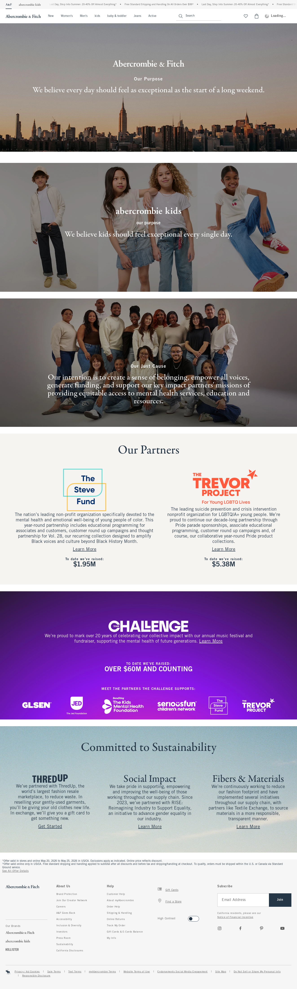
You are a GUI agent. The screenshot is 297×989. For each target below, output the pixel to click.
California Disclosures (69, 951)
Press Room (63, 938)
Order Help (113, 907)
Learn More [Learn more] (223, 549)
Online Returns (116, 919)
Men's (84, 16)
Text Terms (74, 972)
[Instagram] (219, 928)
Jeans (137, 16)
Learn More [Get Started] (84, 549)
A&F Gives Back (65, 913)
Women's (67, 16)
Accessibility (64, 919)
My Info (111, 938)
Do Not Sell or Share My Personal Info (257, 972)
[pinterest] (261, 928)
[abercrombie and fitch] (22, 16)
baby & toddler (116, 16)
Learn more (211, 641)
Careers (61, 907)
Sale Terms (54, 972)
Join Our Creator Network (71, 900)
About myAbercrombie (120, 900)
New (51, 16)
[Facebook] (240, 928)
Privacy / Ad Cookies (27, 972)
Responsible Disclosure (36, 976)
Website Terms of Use (136, 972)
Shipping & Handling (119, 913)
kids (97, 16)
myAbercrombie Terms (102, 972)
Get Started (50, 827)
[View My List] (246, 16)
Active (152, 16)
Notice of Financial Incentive (235, 917)
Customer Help (116, 894)
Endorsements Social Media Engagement (182, 972)
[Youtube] (282, 928)
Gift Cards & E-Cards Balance (125, 932)
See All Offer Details (15, 871)
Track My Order (116, 925)
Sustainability (64, 944)
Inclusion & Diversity (69, 925)
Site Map (220, 972)
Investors (62, 932)
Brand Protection (66, 894)
